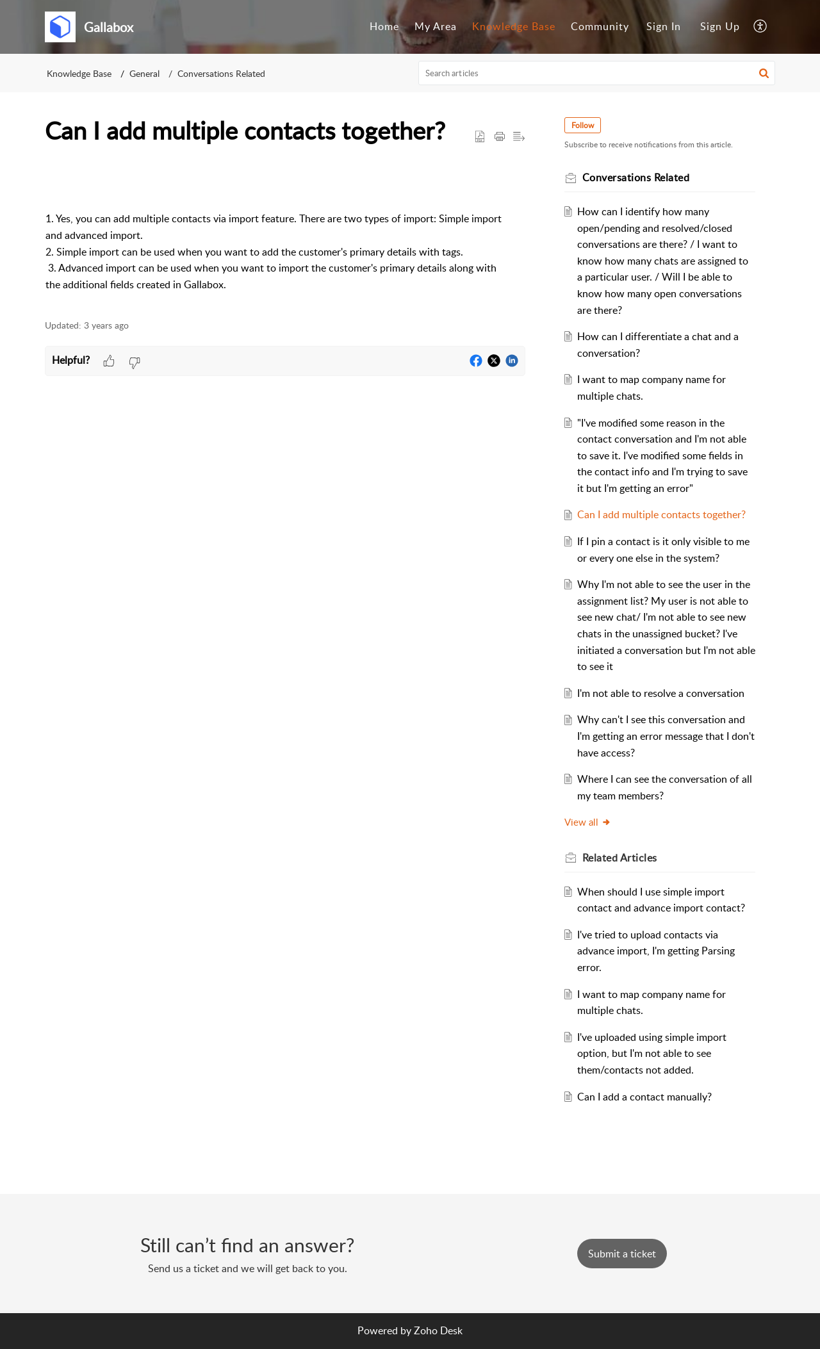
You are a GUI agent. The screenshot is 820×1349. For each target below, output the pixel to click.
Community (600, 26)
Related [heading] (621, 858)
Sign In (663, 26)
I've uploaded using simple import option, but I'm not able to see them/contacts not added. (654, 1053)
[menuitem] (384, 27)
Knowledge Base (513, 26)
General (144, 73)
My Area (435, 26)
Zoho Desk (438, 1330)
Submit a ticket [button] (622, 1254)
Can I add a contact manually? (647, 1097)
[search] (597, 73)
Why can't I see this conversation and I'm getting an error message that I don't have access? (664, 735)
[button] (760, 27)
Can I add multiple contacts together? (664, 514)
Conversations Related (221, 73)
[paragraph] (285, 239)
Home (384, 26)
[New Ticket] (622, 1254)
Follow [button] (584, 125)
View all (589, 821)
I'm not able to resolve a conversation (663, 693)
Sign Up (720, 26)
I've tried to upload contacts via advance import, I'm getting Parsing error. (658, 951)
